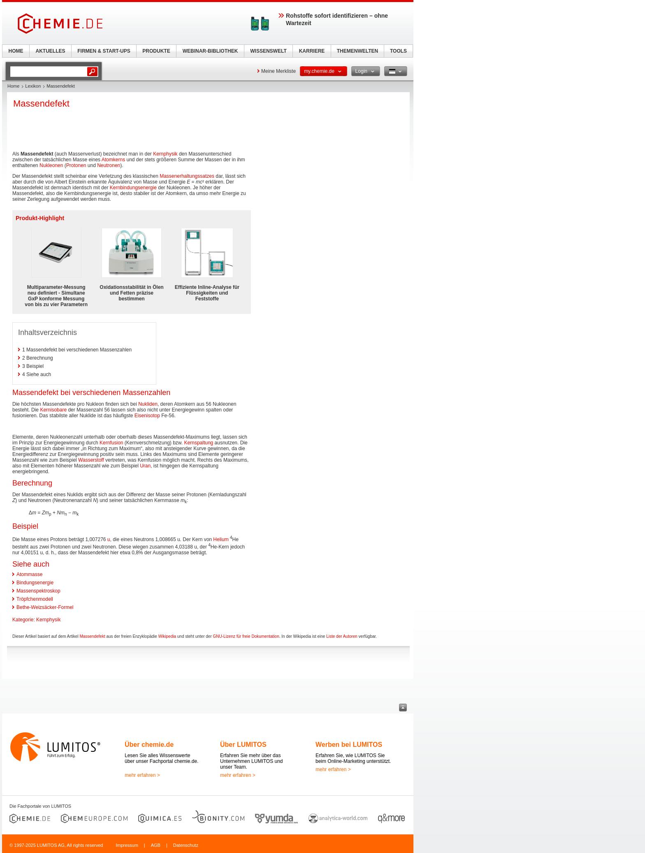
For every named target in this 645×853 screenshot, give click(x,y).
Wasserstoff (91, 460)
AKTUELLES (50, 51)
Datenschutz (185, 845)
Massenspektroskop (38, 591)
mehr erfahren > (142, 775)
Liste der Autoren (341, 636)
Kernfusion (111, 443)
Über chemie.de (149, 744)
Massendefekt (92, 636)
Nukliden (148, 404)
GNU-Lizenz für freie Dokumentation (246, 636)
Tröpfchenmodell (34, 599)
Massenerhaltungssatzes (187, 176)
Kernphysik (165, 154)
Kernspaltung (198, 443)
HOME (16, 51)
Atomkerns (113, 160)
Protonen (76, 165)
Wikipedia (167, 636)
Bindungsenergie (34, 583)
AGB (155, 845)
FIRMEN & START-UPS (103, 51)
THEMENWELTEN (357, 51)
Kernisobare (53, 410)
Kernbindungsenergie (133, 188)
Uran (145, 466)
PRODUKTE (156, 51)
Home (13, 86)
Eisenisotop (147, 415)
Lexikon (33, 86)
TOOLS (398, 51)
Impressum (127, 845)
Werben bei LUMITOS (349, 744)
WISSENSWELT (268, 51)
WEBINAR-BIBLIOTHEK (210, 51)
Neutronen (108, 165)
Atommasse (29, 574)
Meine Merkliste (278, 71)
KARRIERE (312, 51)
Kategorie (22, 620)
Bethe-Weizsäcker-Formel (44, 607)
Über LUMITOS (243, 744)
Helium (220, 539)
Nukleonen (51, 165)
